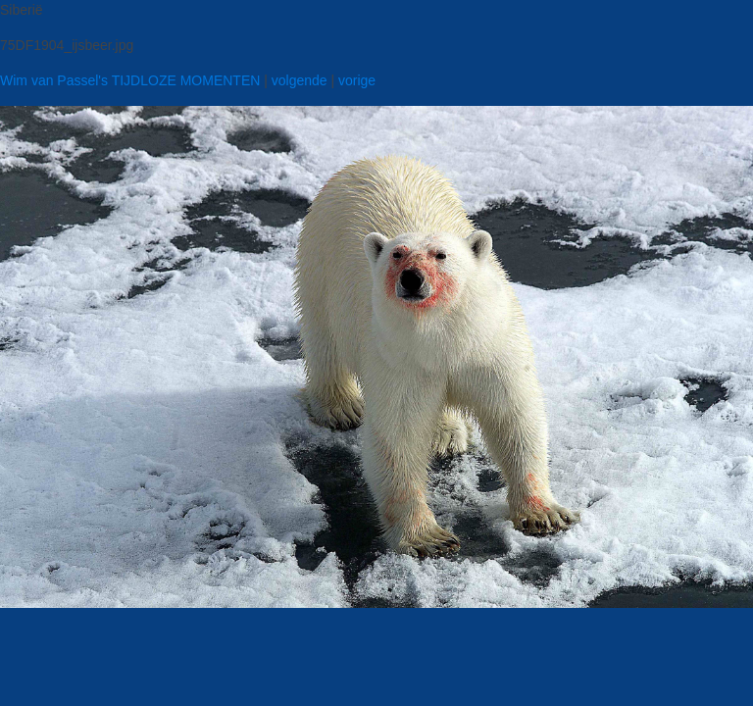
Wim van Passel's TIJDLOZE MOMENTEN (130, 80)
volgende (299, 80)
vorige (357, 80)
